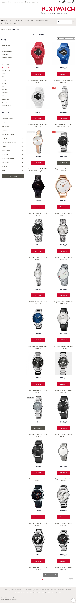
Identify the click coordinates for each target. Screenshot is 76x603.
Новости (69, 590)
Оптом (6, 590)
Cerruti (4, 80)
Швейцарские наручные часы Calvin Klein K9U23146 (63, 126)
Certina (4, 83)
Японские (18, 23)
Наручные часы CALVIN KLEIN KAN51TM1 (38, 126)
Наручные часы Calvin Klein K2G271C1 (38, 524)
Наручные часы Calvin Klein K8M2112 (38, 258)
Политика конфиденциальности (33, 590)
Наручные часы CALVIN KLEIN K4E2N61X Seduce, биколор (38, 170)
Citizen (4, 96)
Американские (42, 20)
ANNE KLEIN (5, 64)
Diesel (3, 61)
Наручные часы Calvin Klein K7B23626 (63, 214)
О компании (12, 2)
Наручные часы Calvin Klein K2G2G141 (38, 480)
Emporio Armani (7, 51)
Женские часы (29, 20)
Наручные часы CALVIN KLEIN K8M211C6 (63, 347)
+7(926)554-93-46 (8, 598)
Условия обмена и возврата (23, 593)
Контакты (34, 2)
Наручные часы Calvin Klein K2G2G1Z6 (63, 480)
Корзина (69, 2)
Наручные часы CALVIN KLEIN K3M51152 (63, 303)
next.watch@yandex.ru (10, 600)
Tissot (3, 48)
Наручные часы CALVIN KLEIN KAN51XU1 (38, 81)
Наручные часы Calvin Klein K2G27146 (63, 524)
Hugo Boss (5, 54)
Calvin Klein (5, 67)
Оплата (27, 2)
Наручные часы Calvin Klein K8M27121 (63, 170)
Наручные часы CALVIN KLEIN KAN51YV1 (63, 81)
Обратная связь (50, 593)
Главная (4, 2)
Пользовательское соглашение (55, 590)
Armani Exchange (7, 58)
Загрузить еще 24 (50, 575)
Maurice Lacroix (6, 105)
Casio (3, 74)
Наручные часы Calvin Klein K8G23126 (38, 303)
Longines (4, 102)
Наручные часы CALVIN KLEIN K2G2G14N (38, 347)
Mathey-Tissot (6, 70)
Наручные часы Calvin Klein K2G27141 (63, 568)
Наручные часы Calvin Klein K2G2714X (38, 568)
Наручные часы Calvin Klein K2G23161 (63, 391)
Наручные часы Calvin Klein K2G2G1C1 (63, 435)
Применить (13, 176)
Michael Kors (6, 45)
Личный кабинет (38, 593)
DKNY (3, 86)
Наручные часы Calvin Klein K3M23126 (63, 258)
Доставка (21, 2)
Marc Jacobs (5, 99)
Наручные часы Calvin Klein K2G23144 (38, 435)
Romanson (5, 93)
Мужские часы (16, 20)
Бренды (4, 20)
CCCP (3, 77)
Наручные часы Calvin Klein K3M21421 (38, 214)
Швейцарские (6, 23)
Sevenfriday (5, 89)
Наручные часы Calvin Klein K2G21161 (38, 391)
